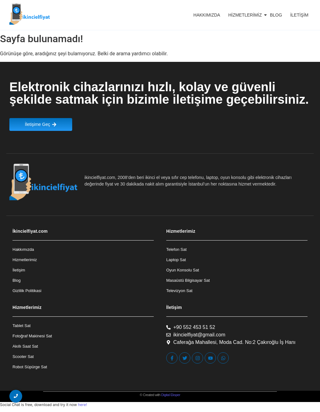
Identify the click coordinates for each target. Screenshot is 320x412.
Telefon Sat (176, 249)
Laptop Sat (176, 259)
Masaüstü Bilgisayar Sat (188, 280)
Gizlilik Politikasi (26, 290)
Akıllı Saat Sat (25, 346)
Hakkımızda (206, 14)
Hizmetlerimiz (246, 14)
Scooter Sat (23, 356)
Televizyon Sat (179, 290)
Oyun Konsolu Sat (182, 270)
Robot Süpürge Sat (29, 367)
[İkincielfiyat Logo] (29, 14)
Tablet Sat (21, 325)
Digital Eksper (170, 395)
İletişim (299, 14)
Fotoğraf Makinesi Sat (32, 336)
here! (82, 404)
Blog (276, 14)
